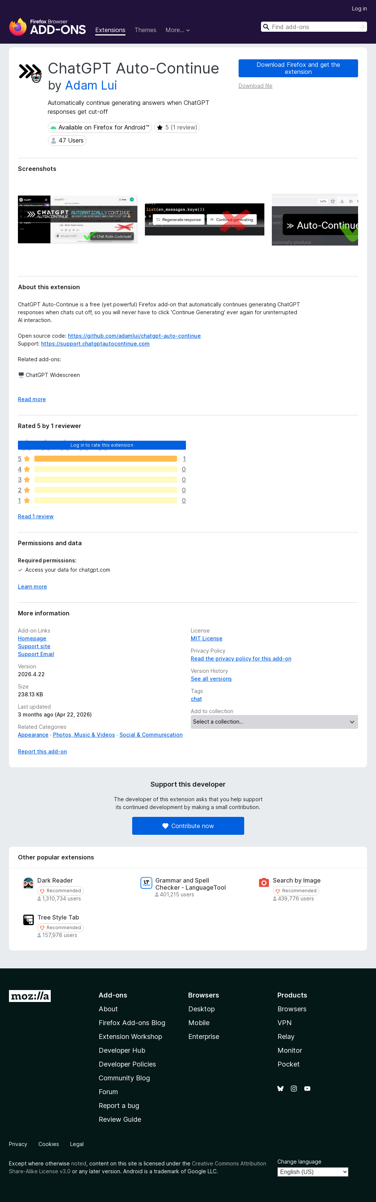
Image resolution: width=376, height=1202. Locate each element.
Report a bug (119, 1105)
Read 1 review (36, 516)
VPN (284, 1023)
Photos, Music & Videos (84, 734)
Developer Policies (127, 1064)
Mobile (198, 1023)
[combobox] (314, 27)
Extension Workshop (130, 1036)
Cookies (48, 1144)
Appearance (33, 734)
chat (196, 699)
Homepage (32, 638)
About (108, 1009)
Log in (359, 8)
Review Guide (120, 1119)
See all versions (211, 678)
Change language (299, 1161)
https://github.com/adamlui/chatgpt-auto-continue (134, 335)
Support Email (36, 654)
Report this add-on (42, 751)
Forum (108, 1092)
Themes (145, 30)
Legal (77, 1144)
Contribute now (188, 826)
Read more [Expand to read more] (32, 399)
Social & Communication (151, 734)
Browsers (292, 1009)
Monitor (289, 1050)
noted (78, 1163)
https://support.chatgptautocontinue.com (95, 343)
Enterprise (203, 1036)
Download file (256, 85)
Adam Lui (91, 85)
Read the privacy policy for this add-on (241, 658)
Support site (34, 646)
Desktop (201, 1009)
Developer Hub (122, 1050)
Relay (286, 1036)
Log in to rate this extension (102, 445)
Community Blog (124, 1078)
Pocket (288, 1064)
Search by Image (297, 880)
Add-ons (113, 995)
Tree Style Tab (58, 917)
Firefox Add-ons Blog (132, 1023)
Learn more (32, 586)
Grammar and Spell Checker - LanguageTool (190, 884)
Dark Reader (55, 880)
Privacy (18, 1144)
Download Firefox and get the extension (298, 68)
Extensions (110, 30)
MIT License (207, 638)
